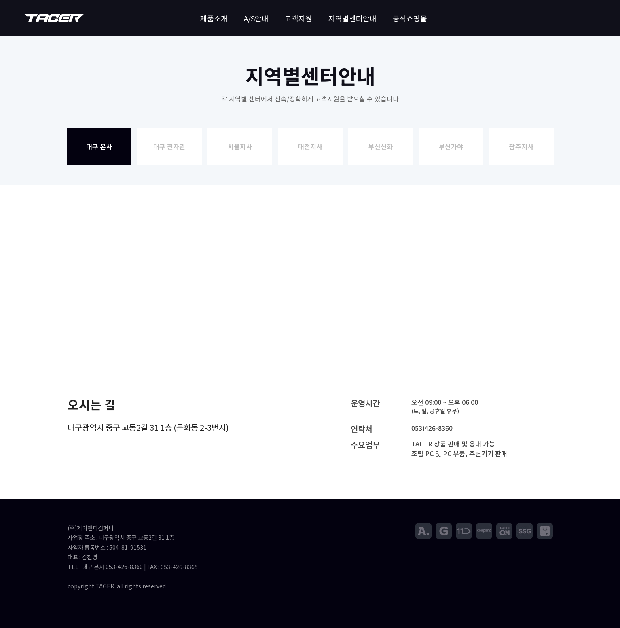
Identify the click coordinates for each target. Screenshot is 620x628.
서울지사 (240, 146)
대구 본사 (99, 146)
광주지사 (521, 146)
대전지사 (310, 146)
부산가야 (451, 146)
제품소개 (214, 18)
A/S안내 (256, 18)
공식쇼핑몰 (410, 18)
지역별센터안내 (352, 18)
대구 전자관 (169, 146)
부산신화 (380, 146)
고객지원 (298, 18)
